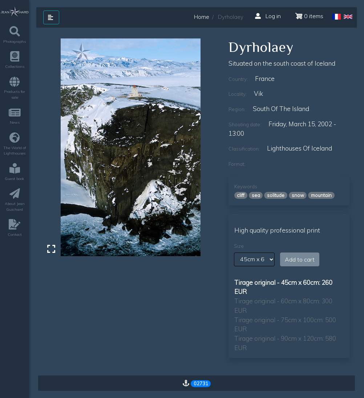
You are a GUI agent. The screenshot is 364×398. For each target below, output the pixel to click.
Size (239, 246)
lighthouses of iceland (299, 148)
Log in (268, 16)
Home (201, 16)
